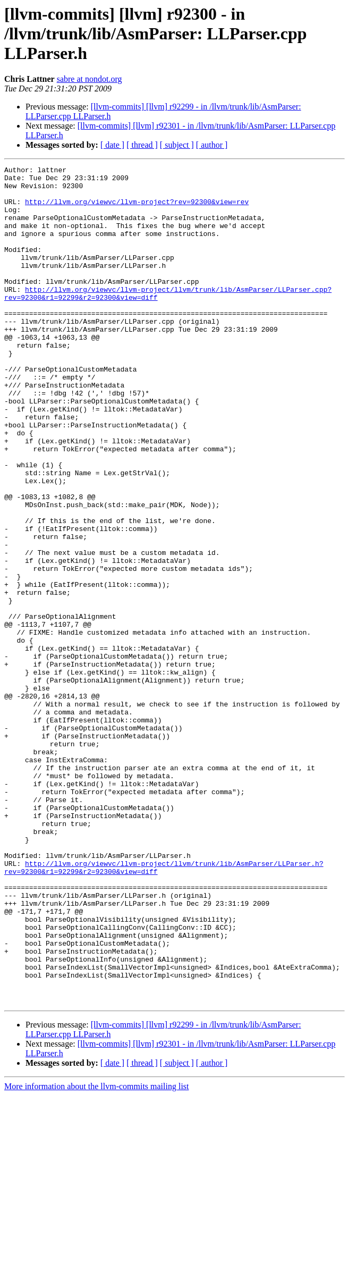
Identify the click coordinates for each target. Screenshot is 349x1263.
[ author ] (212, 144)
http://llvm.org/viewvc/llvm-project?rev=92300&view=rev (137, 209)
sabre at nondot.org (89, 78)
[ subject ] (177, 144)
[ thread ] (142, 144)
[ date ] (112, 144)
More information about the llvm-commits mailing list (96, 1253)
